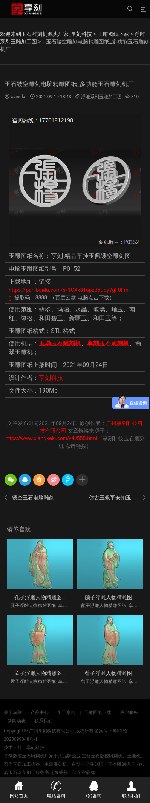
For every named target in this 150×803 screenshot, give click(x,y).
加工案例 (66, 712)
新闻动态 (17, 720)
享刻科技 (51, 377)
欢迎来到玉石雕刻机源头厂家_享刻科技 (46, 34)
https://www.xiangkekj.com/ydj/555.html (51, 438)
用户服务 (129, 712)
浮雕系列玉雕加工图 (101, 96)
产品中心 (40, 712)
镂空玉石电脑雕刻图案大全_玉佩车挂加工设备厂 (33, 497)
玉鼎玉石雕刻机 (60, 343)
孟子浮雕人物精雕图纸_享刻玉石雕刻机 (60, 673)
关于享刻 (13, 712)
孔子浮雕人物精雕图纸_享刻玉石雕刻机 (60, 597)
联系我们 (43, 720)
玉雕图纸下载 (113, 34)
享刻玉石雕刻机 (108, 343)
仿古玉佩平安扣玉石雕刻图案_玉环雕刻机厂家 (117, 497)
